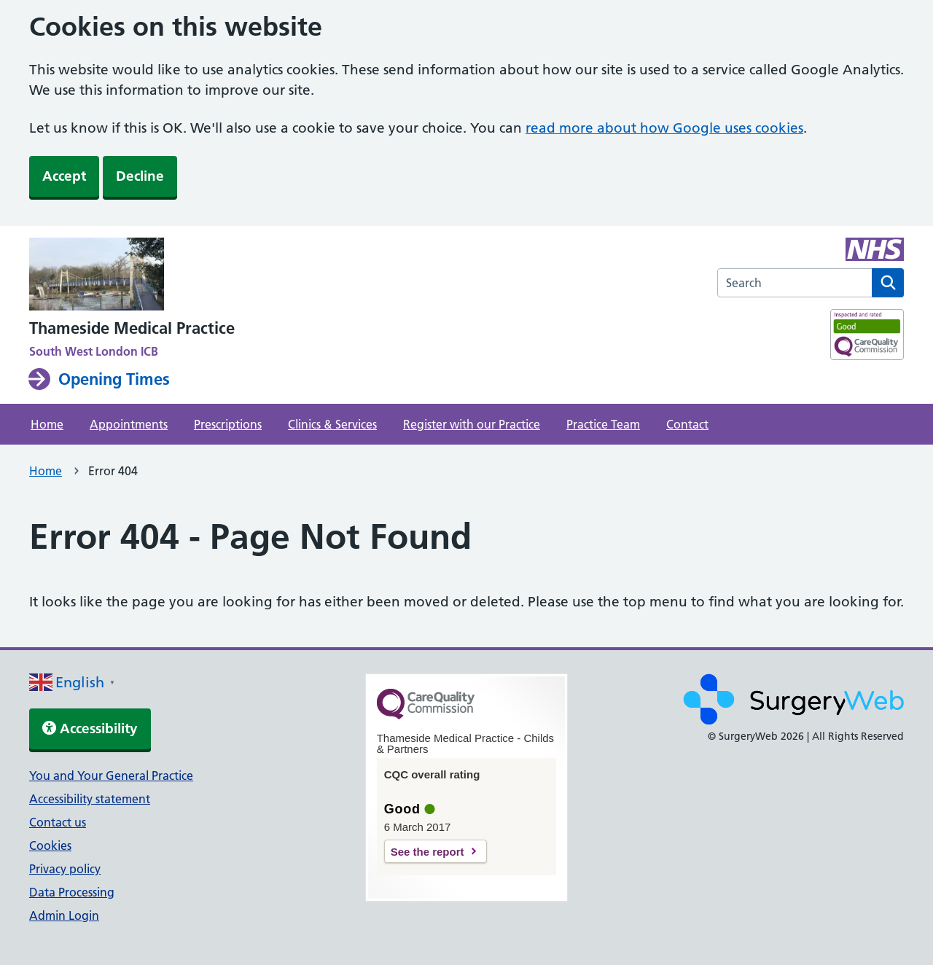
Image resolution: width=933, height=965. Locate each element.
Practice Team (603, 424)
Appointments (129, 424)
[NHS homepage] (132, 275)
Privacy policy (65, 869)
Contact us (57, 822)
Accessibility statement (89, 799)
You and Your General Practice (111, 775)
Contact (687, 424)
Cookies (50, 845)
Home (47, 424)
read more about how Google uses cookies (664, 128)
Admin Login (64, 915)
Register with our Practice (471, 424)
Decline (140, 176)
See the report (427, 851)
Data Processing (71, 892)
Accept (64, 176)
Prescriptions (228, 424)
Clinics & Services (332, 424)
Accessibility (90, 728)
